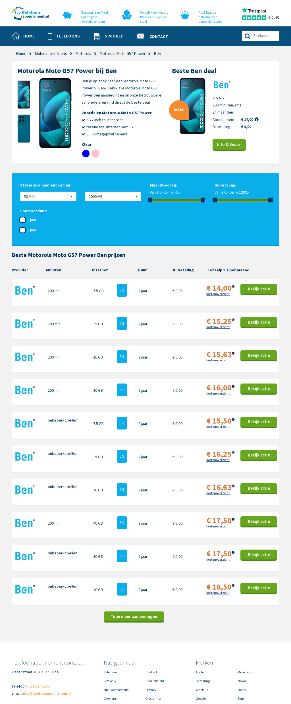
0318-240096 (38, 643)
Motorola (83, 53)
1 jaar (31, 219)
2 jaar (31, 229)
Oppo (241, 665)
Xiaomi (201, 665)
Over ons (110, 656)
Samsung (203, 638)
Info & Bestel (229, 144)
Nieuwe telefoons (116, 647)
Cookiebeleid (155, 638)
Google (201, 656)
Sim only (110, 638)
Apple (200, 630)
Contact (151, 630)
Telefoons (110, 630)
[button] (66, 36)
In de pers (110, 665)
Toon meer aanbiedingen (134, 574)
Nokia (242, 638)
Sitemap (152, 665)
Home (21, 53)
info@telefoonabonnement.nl (47, 650)
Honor (242, 647)
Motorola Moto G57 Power (122, 53)
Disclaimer (153, 656)
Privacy (151, 647)
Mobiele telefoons (51, 53)
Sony (241, 656)
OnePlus (202, 647)
